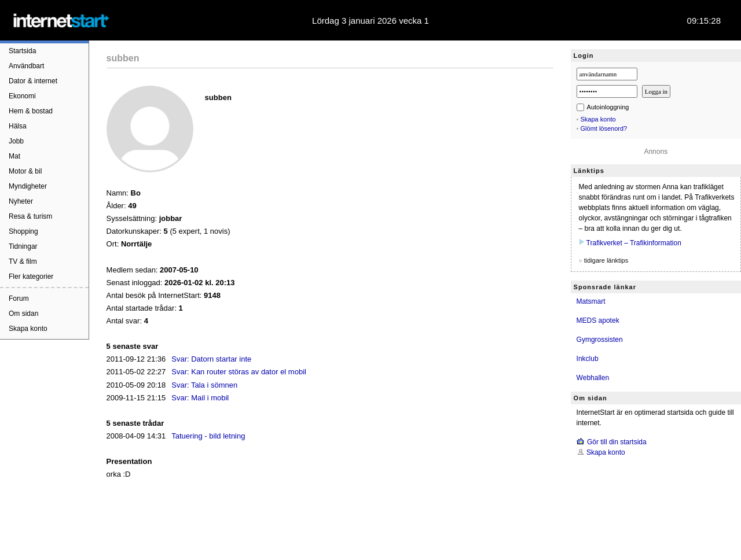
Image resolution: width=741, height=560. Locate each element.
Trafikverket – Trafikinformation (633, 243)
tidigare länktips (606, 260)
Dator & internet (33, 81)
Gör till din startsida (617, 442)
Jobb (16, 141)
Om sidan (23, 314)
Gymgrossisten (600, 340)
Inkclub (588, 359)
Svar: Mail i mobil (200, 397)
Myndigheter (28, 186)
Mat (14, 156)
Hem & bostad (31, 111)
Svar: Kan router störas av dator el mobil (238, 371)
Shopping (23, 231)
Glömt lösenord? (604, 128)
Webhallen (593, 378)
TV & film (23, 261)
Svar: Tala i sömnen (204, 385)
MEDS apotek (598, 320)
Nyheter (21, 201)
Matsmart (591, 301)
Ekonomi (22, 96)
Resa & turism (30, 216)
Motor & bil (25, 171)
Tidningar (23, 246)
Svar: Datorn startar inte (211, 359)
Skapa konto (28, 329)
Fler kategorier (31, 276)
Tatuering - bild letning (208, 436)
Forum (19, 298)
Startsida (22, 51)
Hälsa (18, 126)
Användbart (26, 66)
